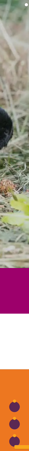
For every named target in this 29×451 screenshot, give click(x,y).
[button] (26, 4)
